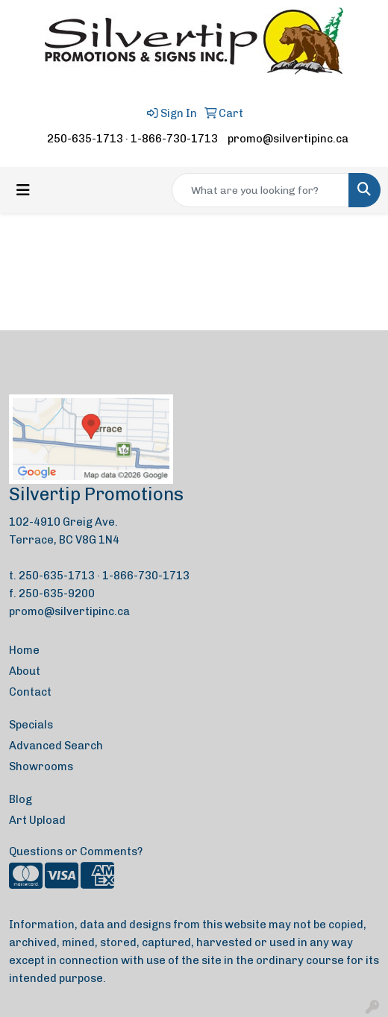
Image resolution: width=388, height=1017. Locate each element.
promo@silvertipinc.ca (288, 138)
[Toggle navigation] (23, 190)
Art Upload (37, 820)
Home (24, 650)
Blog (20, 799)
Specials (31, 724)
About (24, 671)
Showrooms (41, 766)
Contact (30, 692)
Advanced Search (56, 745)
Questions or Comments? (76, 851)
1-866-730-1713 (174, 138)
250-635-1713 (85, 138)
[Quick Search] (260, 190)
